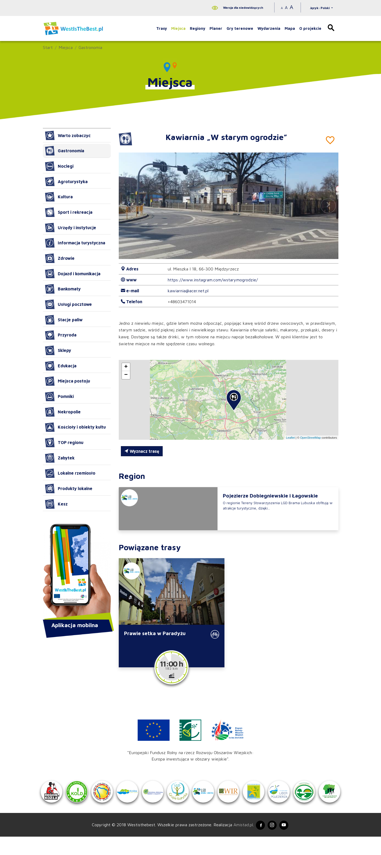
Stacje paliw (64, 319)
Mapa (290, 28)
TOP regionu (64, 442)
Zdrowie (60, 258)
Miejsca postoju (67, 381)
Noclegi (59, 166)
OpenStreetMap (310, 437)
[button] (328, 205)
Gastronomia (90, 47)
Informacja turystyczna (75, 243)
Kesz (56, 504)
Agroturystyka (66, 181)
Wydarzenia (268, 28)
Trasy (161, 28)
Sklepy (58, 350)
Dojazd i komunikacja (72, 273)
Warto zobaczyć (68, 135)
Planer (216, 28)
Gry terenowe (240, 28)
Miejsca (178, 28)
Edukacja (60, 366)
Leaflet (290, 437)
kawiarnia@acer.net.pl (188, 290)
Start (48, 47)
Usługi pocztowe (68, 304)
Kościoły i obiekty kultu (75, 427)
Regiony (197, 28)
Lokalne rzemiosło (70, 473)
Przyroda (60, 335)
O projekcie (310, 28)
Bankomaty (63, 289)
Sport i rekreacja (68, 212)
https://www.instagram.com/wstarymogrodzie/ (213, 279)
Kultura (59, 197)
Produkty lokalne (68, 488)
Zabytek (60, 458)
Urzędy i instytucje (70, 227)
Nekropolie (63, 412)
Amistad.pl (240, 842)
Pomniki (59, 396)
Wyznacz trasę (141, 451)
